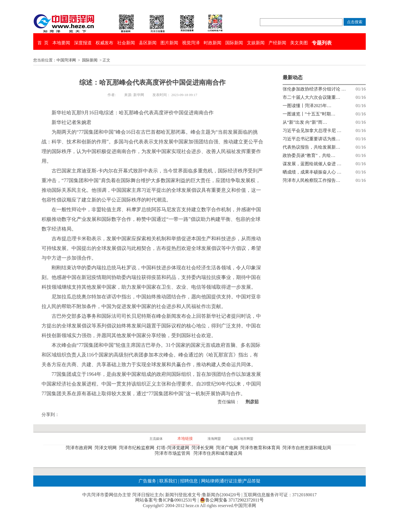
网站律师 (209, 481)
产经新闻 (277, 42)
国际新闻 (234, 42)
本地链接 (185, 438)
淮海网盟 (214, 439)
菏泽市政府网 (80, 447)
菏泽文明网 (106, 447)
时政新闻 (212, 42)
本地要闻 (61, 42)
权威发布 (104, 42)
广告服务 (147, 481)
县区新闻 (148, 42)
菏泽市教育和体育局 (261, 447)
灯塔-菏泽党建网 (174, 447)
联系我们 (168, 481)
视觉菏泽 (191, 42)
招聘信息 (189, 481)
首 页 (42, 42)
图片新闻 (169, 42)
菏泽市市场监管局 (173, 453)
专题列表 (322, 43)
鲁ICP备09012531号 (177, 500)
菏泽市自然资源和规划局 (307, 447)
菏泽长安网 (203, 447)
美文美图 (299, 42)
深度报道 (83, 42)
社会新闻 (126, 42)
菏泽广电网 (228, 447)
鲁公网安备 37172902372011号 (232, 500)
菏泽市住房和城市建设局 (218, 453)
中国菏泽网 (66, 60)
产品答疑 (251, 481)
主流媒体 (156, 439)
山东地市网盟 (243, 439)
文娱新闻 (256, 42)
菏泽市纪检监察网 (138, 447)
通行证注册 (231, 481)
